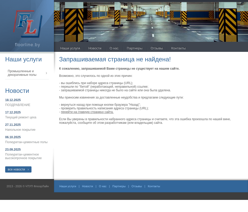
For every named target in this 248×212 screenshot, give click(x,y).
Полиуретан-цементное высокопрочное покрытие (23, 156)
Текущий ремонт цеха (20, 117)
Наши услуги (70, 48)
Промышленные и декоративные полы (22, 73)
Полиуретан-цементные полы (26, 142)
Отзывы (157, 48)
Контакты (178, 48)
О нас (114, 48)
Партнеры (134, 48)
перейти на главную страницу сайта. (87, 112)
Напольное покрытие (20, 130)
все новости (16, 169)
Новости (95, 48)
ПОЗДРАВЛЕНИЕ (17, 105)
